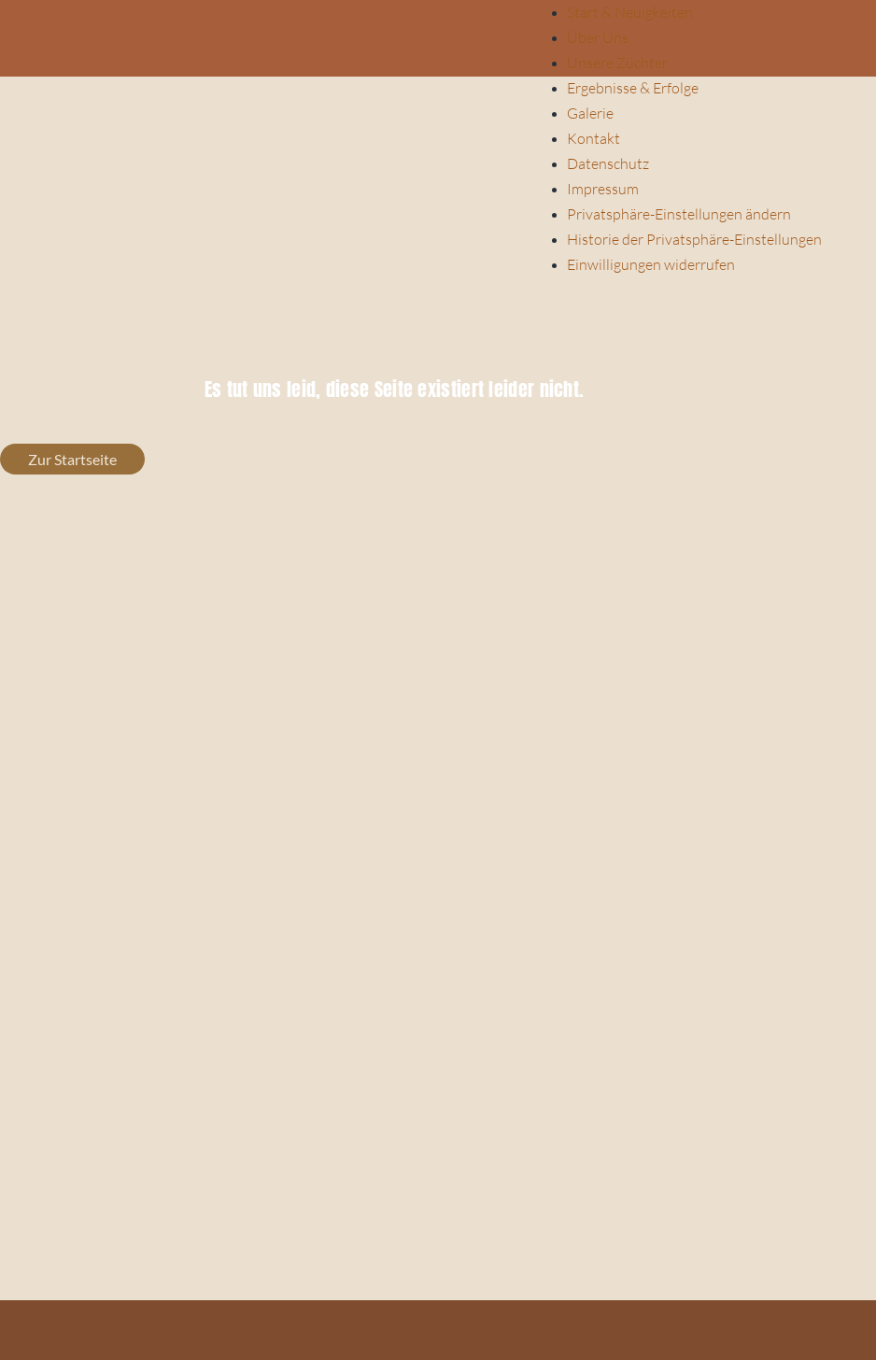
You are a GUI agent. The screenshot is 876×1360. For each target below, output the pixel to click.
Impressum (603, 188)
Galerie (590, 113)
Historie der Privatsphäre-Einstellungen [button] (694, 239)
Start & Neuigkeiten (630, 12)
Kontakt (593, 138)
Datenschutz (608, 163)
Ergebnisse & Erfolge (633, 87)
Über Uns (598, 37)
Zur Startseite (72, 459)
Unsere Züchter (617, 62)
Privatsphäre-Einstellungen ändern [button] (679, 214)
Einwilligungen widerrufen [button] (651, 264)
